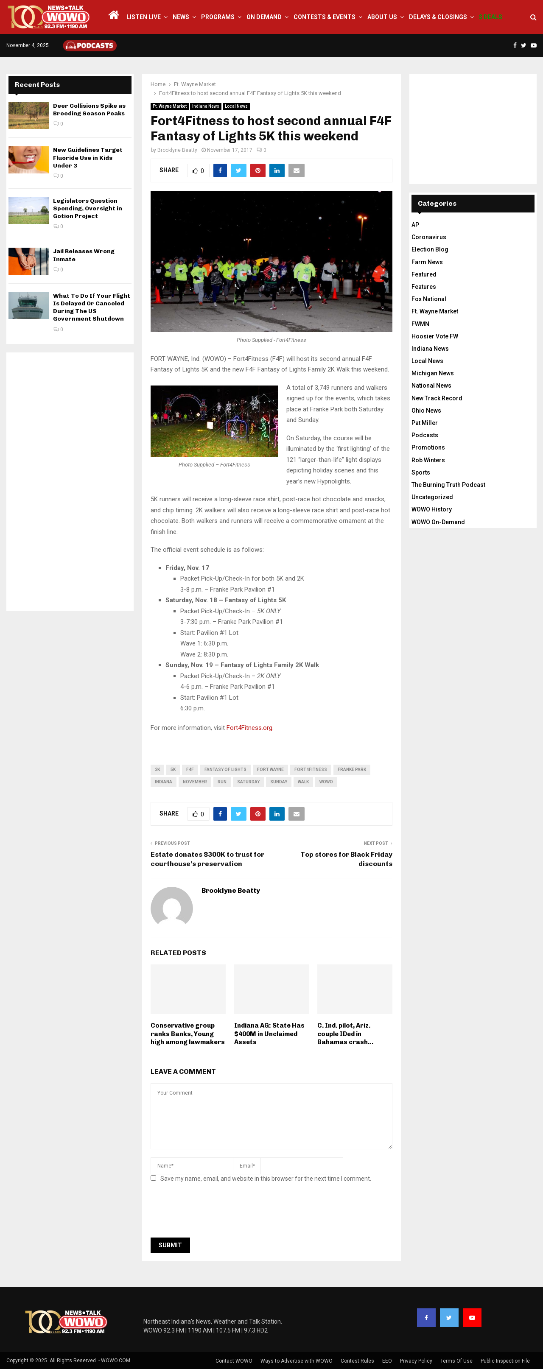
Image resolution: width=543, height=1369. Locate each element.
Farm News (427, 262)
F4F (190, 769)
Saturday (248, 781)
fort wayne (270, 769)
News (181, 17)
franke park (352, 769)
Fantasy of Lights (225, 769)
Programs (218, 17)
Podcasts (424, 435)
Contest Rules (357, 1361)
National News (431, 385)
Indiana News (205, 106)
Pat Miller (424, 422)
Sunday (278, 781)
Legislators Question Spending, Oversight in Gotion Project (87, 208)
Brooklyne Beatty (177, 150)
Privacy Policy (416, 1361)
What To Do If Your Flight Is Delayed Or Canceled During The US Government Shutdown (91, 307)
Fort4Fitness (310, 769)
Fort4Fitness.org (249, 728)
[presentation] (215, 1212)
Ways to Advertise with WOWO (296, 1361)
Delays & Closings (438, 17)
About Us (382, 17)
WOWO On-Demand (438, 522)
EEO (387, 1361)
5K (173, 769)
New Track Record (436, 398)
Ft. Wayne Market (170, 106)
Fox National (428, 299)
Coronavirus (428, 237)
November (195, 781)
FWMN (420, 324)
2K (157, 769)
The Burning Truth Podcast (448, 484)
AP (415, 224)
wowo (326, 781)
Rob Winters (428, 460)
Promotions (428, 447)
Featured (424, 274)
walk (303, 781)
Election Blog (429, 249)
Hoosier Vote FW (434, 336)
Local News (236, 106)
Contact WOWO (234, 1361)
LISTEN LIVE (143, 17)
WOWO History (431, 509)
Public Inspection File (505, 1361)
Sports (420, 472)
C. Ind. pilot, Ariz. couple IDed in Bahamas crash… (345, 1034)
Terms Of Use (456, 1361)
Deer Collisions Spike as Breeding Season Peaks (89, 109)
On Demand (264, 17)
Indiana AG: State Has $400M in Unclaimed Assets (269, 1034)
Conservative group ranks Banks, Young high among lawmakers (188, 1034)
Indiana (163, 781)
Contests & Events (324, 17)
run (222, 781)
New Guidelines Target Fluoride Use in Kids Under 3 (88, 157)
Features (423, 286)
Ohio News (426, 410)
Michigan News (432, 373)
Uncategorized (432, 497)
